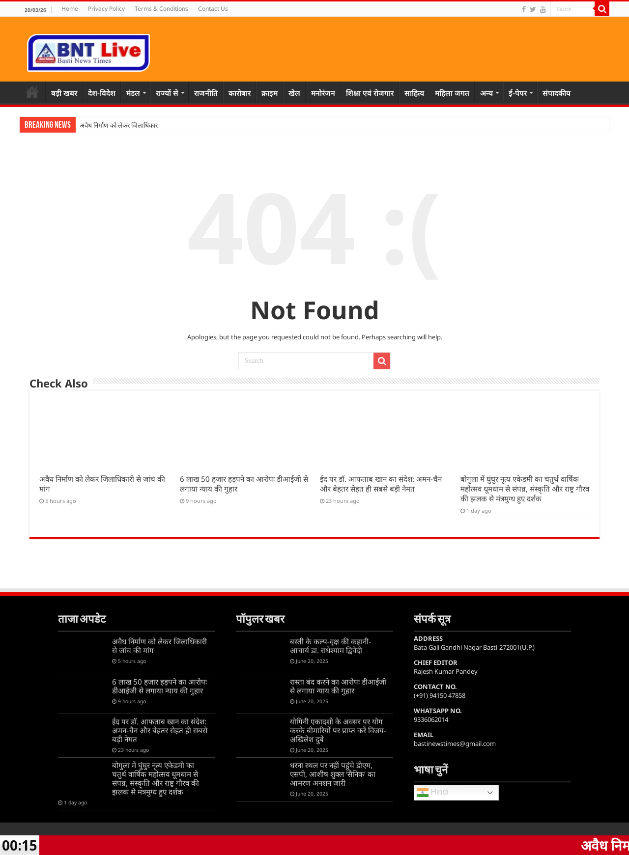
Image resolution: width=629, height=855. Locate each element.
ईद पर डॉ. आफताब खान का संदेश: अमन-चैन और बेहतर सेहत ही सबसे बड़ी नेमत (381, 484)
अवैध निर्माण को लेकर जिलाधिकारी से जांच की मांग (159, 645)
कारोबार (240, 93)
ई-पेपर (518, 93)
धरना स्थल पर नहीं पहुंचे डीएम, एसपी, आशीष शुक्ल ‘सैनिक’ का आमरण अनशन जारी (332, 774)
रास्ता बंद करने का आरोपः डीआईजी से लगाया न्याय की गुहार (338, 686)
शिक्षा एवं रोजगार (370, 93)
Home (69, 8)
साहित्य (414, 93)
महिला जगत (452, 93)
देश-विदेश (101, 93)
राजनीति (206, 93)
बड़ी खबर (64, 93)
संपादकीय (557, 93)
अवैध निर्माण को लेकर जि (109, 125)
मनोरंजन (323, 93)
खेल (294, 93)
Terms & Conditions (161, 8)
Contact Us (213, 8)
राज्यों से (167, 93)
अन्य (486, 93)
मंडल (133, 93)
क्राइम (269, 93)
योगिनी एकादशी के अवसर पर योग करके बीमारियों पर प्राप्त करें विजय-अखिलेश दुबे (338, 730)
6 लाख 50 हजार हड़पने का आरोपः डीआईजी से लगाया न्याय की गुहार (159, 686)
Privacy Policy (106, 8)
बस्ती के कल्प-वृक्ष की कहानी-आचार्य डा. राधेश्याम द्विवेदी (330, 645)
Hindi (433, 793)
